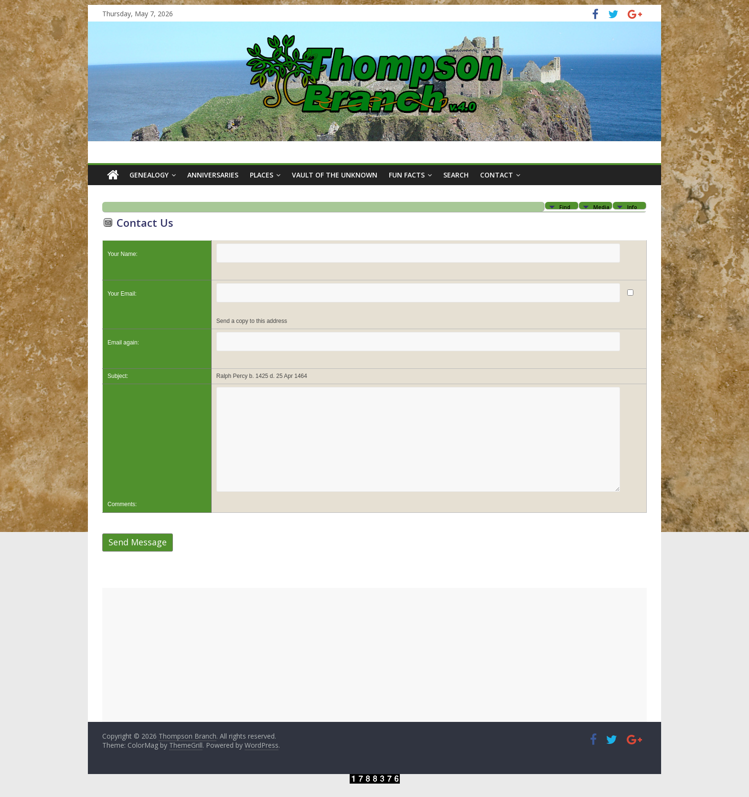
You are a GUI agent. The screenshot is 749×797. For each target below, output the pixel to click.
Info (632, 206)
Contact (496, 174)
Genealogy (149, 174)
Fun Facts (407, 174)
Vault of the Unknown (334, 174)
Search (456, 174)
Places (261, 174)
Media (601, 206)
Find (564, 206)
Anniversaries (212, 174)
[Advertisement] (374, 655)
